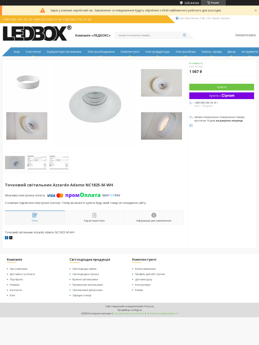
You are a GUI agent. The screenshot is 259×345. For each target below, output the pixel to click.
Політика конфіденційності (162, 313)
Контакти (16, 290)
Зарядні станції (81, 295)
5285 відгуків (192, 2)
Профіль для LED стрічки (150, 274)
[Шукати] (185, 35)
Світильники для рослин (87, 290)
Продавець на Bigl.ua (129, 310)
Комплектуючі (130, 51)
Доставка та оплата (22, 274)
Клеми (139, 290)
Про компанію (18, 268)
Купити (221, 87)
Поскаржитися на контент (129, 313)
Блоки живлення (145, 268)
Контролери (142, 284)
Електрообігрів (186, 51)
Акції (17, 51)
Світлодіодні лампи (84, 268)
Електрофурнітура (157, 51)
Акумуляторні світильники (64, 51)
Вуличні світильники (85, 279)
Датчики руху (143, 279)
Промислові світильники (87, 284)
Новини (14, 284)
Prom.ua (149, 306)
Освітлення (33, 51)
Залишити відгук (245, 35)
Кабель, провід (211, 51)
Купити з (221, 96)
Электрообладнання (101, 51)
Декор (231, 51)
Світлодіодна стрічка (85, 274)
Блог (12, 295)
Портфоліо (16, 279)
